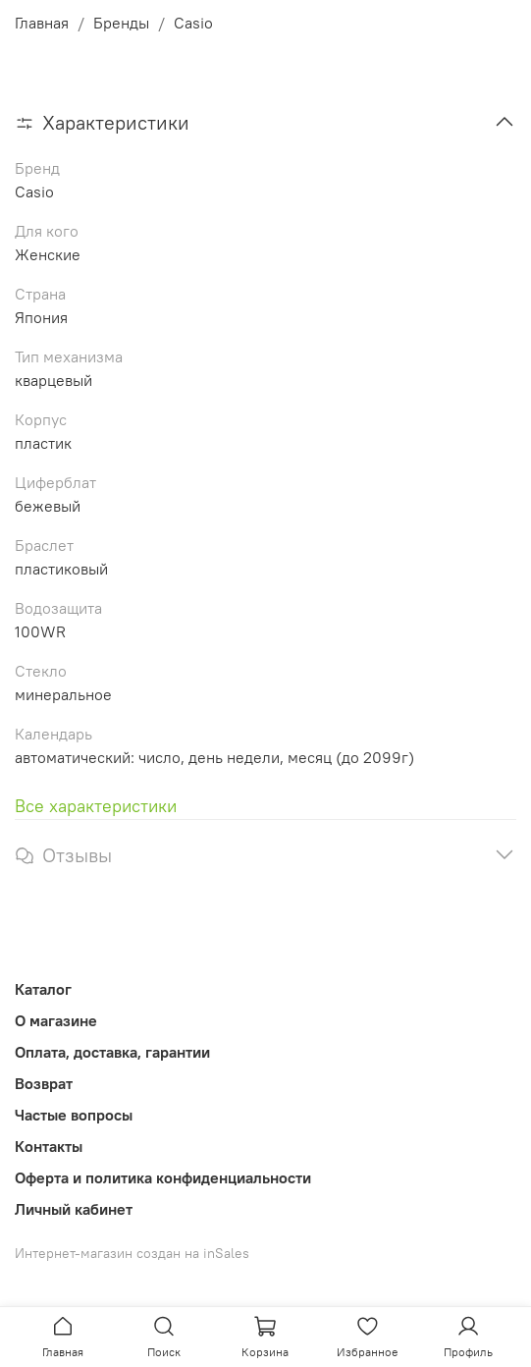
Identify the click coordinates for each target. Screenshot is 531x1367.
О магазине (56, 1020)
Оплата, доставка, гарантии (112, 1052)
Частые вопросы (74, 1114)
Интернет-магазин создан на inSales (132, 1253)
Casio (193, 22)
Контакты (48, 1146)
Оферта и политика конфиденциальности (163, 1177)
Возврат (44, 1083)
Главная (42, 22)
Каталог (43, 989)
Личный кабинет (74, 1209)
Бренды (121, 22)
